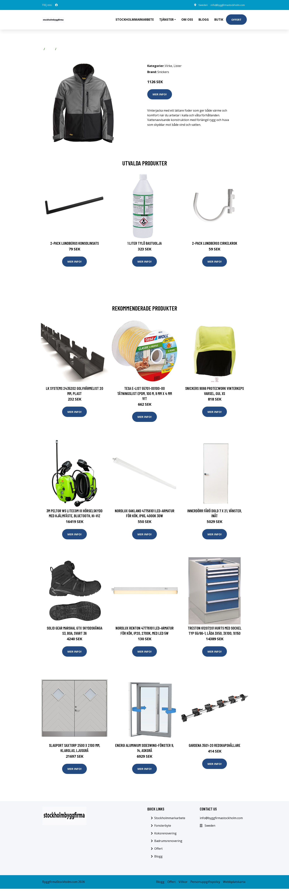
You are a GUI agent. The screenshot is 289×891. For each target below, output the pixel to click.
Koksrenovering (165, 835)
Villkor (183, 884)
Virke (50, 49)
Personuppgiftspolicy (205, 884)
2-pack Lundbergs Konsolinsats (74, 243)
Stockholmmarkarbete (135, 20)
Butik (218, 20)
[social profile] (56, 4)
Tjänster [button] (166, 20)
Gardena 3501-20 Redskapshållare (214, 747)
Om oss (187, 20)
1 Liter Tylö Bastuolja (144, 243)
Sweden (198, 5)
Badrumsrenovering (168, 843)
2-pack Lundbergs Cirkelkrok (214, 243)
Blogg (204, 20)
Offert (236, 19)
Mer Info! (160, 94)
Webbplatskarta (234, 884)
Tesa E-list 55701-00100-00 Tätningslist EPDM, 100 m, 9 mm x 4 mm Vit (144, 393)
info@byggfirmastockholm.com (225, 5)
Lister (62, 49)
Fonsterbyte (162, 828)
